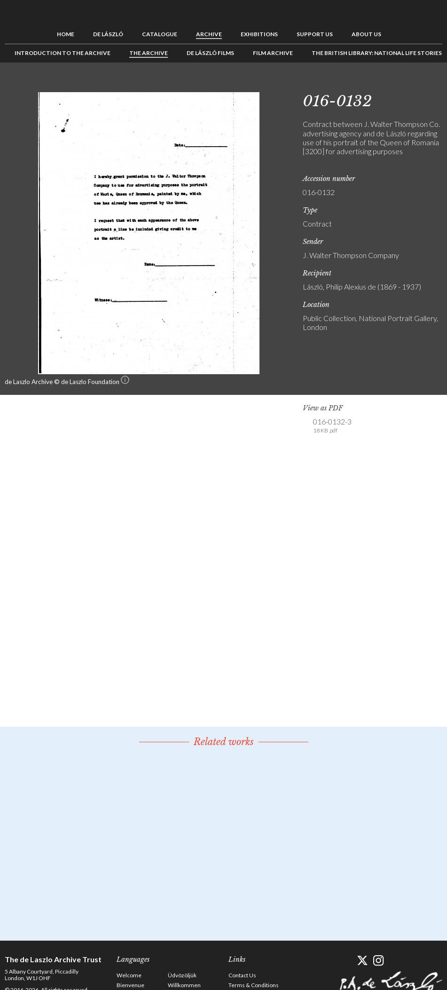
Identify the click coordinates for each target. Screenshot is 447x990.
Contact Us (242, 975)
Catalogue (159, 34)
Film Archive (273, 52)
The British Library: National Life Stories (377, 52)
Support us (315, 34)
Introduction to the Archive (62, 52)
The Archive (148, 52)
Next (435, 84)
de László (108, 34)
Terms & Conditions (253, 985)
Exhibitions (259, 34)
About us (366, 34)
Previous (406, 84)
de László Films (210, 52)
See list (421, 84)
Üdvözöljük (182, 975)
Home (65, 34)
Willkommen (184, 985)
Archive (209, 34)
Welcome (129, 975)
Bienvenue (130, 985)
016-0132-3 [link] (332, 426)
